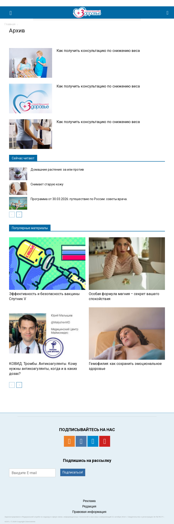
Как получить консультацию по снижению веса (98, 50)
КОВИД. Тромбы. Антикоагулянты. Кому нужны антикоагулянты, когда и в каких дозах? (43, 368)
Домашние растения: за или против (57, 169)
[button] (167, 12)
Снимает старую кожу (47, 184)
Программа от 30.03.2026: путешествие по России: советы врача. (79, 199)
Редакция (89, 506)
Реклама (89, 501)
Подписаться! (73, 472)
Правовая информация (89, 512)
